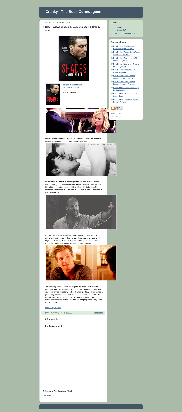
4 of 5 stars (75, 87)
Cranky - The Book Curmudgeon (73, 12)
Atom (69, 391)
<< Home (47, 395)
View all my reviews (53, 308)
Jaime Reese (77, 85)
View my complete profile (124, 33)
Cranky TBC (121, 30)
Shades (66, 85)
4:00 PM (69, 313)
